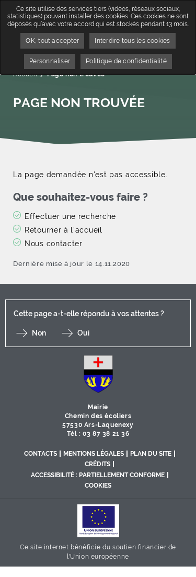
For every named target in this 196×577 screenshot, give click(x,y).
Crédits (97, 464)
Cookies (98, 485)
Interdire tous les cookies (132, 40)
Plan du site (150, 453)
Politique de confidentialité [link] (126, 61)
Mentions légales (93, 453)
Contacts (40, 453)
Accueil (25, 74)
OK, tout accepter (52, 40)
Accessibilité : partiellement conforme (98, 475)
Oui (83, 333)
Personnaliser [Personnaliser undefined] (49, 61)
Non (39, 333)
